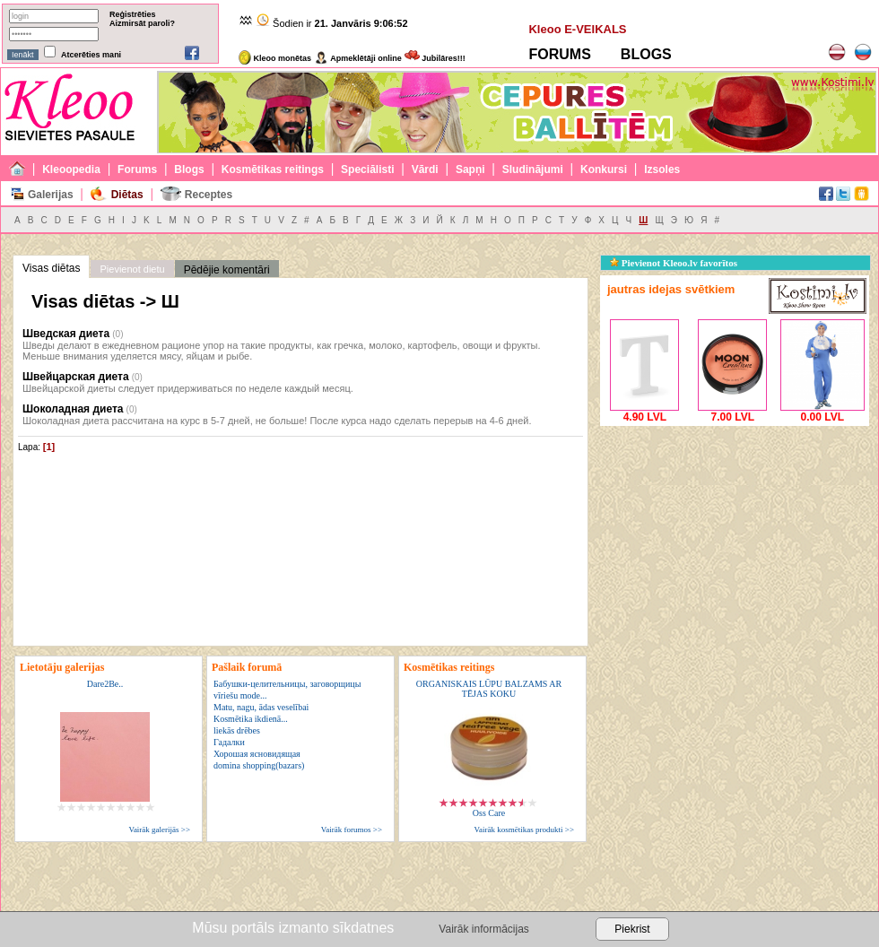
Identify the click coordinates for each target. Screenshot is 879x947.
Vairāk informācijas (483, 929)
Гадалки (229, 742)
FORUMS (559, 54)
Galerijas (51, 194)
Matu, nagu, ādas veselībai (261, 707)
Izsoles (662, 169)
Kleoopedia (71, 169)
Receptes (208, 194)
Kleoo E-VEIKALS (577, 29)
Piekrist (631, 929)
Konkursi (603, 169)
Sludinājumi (532, 169)
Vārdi (425, 169)
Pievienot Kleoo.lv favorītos (673, 262)
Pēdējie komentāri (227, 270)
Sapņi (470, 169)
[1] (49, 446)
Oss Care (489, 813)
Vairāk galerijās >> (159, 829)
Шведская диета (65, 333)
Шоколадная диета (73, 409)
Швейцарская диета (75, 376)
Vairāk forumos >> (351, 829)
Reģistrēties (132, 14)
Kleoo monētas (275, 58)
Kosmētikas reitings (273, 169)
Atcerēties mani (91, 54)
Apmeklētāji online (358, 58)
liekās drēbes (236, 730)
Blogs (189, 169)
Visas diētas (51, 268)
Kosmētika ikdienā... (250, 719)
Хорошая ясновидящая (256, 754)
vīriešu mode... (239, 695)
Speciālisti (367, 169)
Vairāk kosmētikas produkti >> (524, 829)
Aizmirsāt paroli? (142, 23)
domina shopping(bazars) (258, 765)
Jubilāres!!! (435, 58)
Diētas (127, 194)
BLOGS (646, 54)
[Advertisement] (734, 542)
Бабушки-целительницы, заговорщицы (287, 684)
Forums (137, 169)
